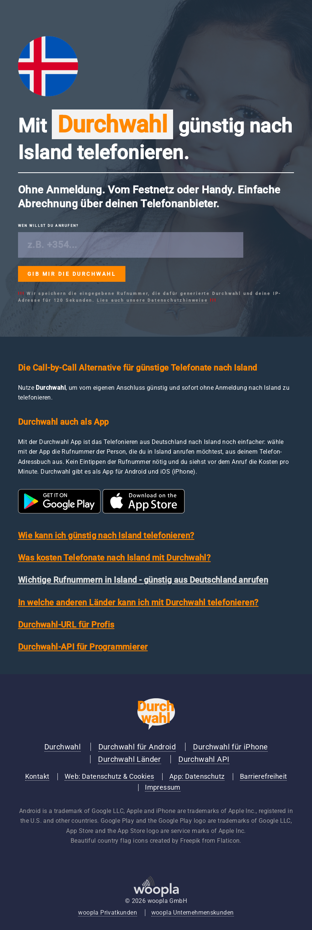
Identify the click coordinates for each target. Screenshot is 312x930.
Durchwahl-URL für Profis (66, 624)
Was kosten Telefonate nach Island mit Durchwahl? (114, 557)
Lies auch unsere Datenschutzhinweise (152, 300)
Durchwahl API (203, 759)
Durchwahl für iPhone (230, 746)
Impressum (163, 787)
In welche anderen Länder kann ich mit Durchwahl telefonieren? (138, 602)
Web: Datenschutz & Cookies (109, 776)
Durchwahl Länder (129, 759)
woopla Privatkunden (107, 912)
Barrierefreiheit (263, 776)
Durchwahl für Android (137, 746)
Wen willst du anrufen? (48, 226)
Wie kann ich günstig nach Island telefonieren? (106, 535)
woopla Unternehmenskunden (192, 912)
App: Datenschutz (197, 776)
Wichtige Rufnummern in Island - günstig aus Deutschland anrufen (143, 580)
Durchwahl (62, 746)
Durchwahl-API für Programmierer (83, 647)
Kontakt (37, 776)
